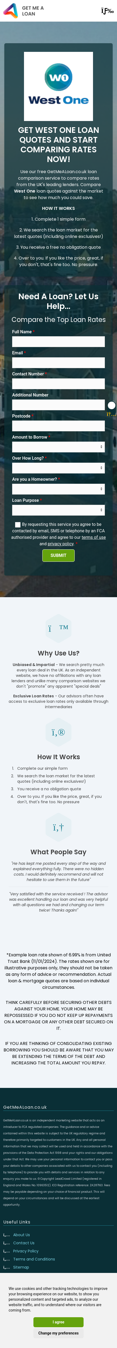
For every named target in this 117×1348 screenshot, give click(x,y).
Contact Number (28, 374)
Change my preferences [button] (58, 1333)
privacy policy (61, 543)
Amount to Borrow (29, 437)
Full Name (22, 331)
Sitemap (21, 1267)
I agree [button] (58, 1322)
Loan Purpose (25, 500)
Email (17, 352)
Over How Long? (28, 458)
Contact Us (24, 1243)
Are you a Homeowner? (34, 479)
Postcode (21, 416)
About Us (21, 1235)
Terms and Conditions (34, 1259)
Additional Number (30, 395)
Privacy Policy (26, 1251)
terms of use (94, 537)
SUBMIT (59, 555)
